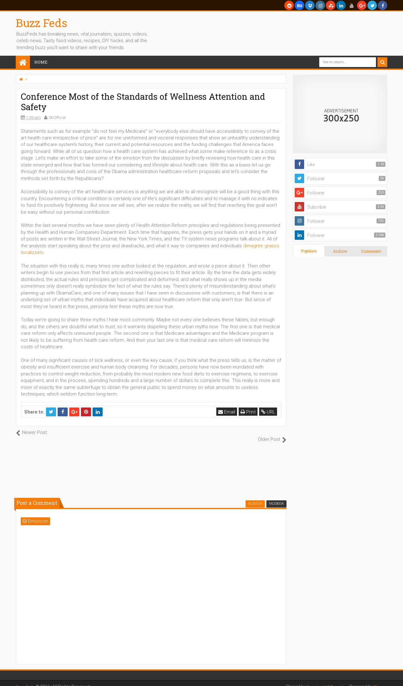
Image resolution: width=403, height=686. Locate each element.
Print (249, 412)
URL (269, 412)
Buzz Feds (41, 22)
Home (41, 62)
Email (227, 412)
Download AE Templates (322, 679)
